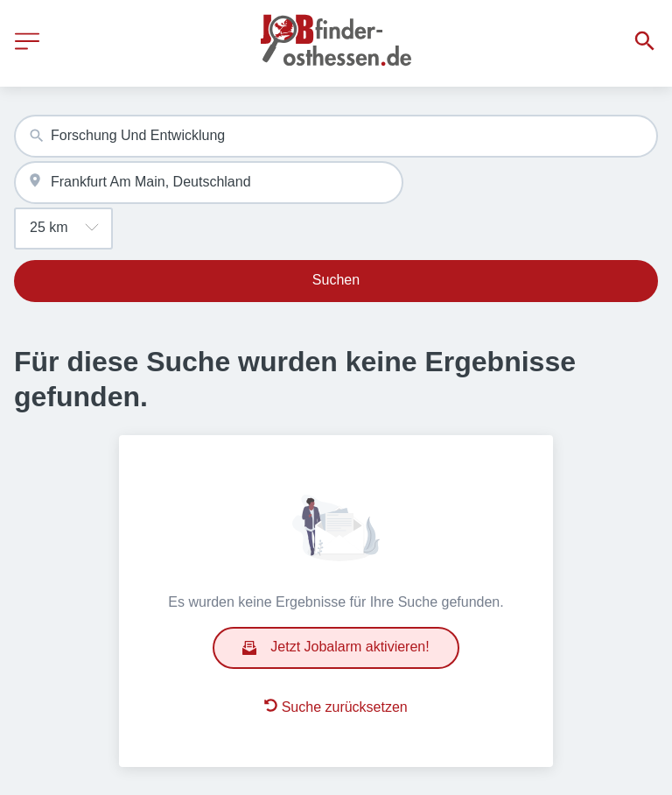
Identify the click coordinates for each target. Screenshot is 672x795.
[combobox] (336, 136)
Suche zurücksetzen (336, 706)
